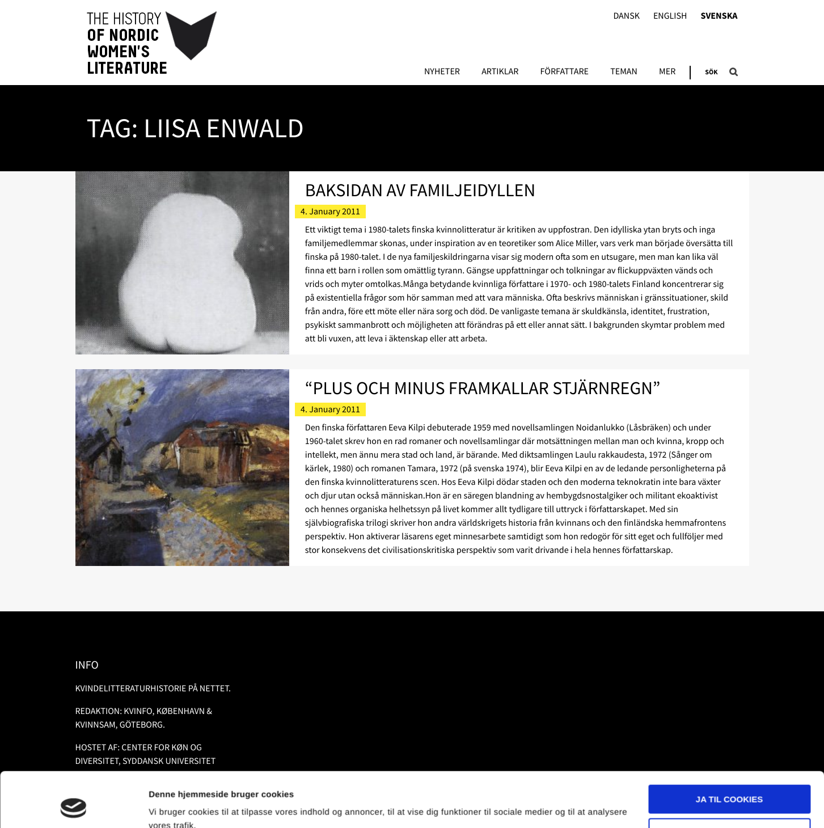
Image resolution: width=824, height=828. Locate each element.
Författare (564, 72)
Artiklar (499, 72)
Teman (623, 72)
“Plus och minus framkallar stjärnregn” (483, 388)
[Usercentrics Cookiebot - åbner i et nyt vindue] (73, 805)
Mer (667, 72)
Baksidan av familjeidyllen (420, 190)
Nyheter (442, 72)
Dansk (626, 16)
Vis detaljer (172, 805)
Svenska (719, 16)
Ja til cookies (729, 748)
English (670, 16)
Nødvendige (729, 780)
